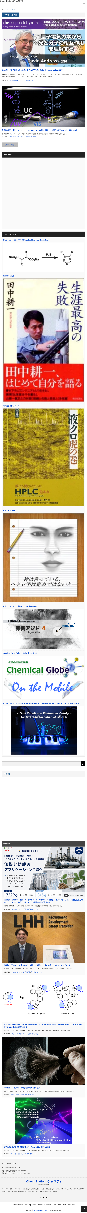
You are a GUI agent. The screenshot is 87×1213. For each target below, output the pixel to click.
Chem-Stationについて (18, 1204)
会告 (25, 909)
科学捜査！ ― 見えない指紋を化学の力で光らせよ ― (23, 1088)
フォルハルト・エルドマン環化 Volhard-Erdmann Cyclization (25, 240)
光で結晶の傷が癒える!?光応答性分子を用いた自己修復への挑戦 (27, 1147)
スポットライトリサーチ (17, 137)
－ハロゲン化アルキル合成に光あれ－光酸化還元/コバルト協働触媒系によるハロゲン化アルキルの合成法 (41, 703)
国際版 (59, 1204)
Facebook (48, 1204)
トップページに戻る (9, 145)
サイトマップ (41, 1204)
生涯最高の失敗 (8, 276)
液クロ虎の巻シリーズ (11, 406)
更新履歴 (33, 1204)
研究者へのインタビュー (33, 80)
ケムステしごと (16, 972)
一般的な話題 (26, 972)
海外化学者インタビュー (17, 80)
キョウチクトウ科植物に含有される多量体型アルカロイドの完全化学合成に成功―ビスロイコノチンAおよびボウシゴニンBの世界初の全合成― (43, 1026)
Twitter (54, 1204)
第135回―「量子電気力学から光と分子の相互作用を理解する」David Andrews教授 (32, 70)
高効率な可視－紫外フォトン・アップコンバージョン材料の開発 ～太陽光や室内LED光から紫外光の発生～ (41, 130)
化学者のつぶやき (30, 137)
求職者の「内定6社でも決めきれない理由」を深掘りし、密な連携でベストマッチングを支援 (37, 965)
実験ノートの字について (12, 510)
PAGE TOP (84, 1209)
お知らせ (27, 1204)
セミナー (20, 909)
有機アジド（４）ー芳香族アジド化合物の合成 (20, 606)
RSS (46, 1197)
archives (14, 909)
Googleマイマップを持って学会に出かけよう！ (20, 653)
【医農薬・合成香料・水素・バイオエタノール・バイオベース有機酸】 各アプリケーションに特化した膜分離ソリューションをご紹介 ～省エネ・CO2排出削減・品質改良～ (43, 901)
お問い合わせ (71, 1204)
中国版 (64, 1204)
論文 (33, 1094)
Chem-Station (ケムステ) (43, 1181)
